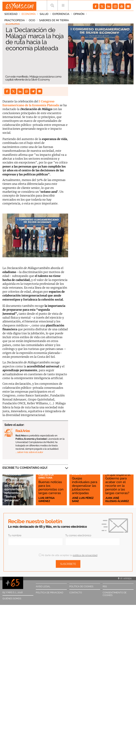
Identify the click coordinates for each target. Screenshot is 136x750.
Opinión (78, 15)
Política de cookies (81, 586)
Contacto (75, 592)
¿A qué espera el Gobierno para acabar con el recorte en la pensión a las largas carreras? (117, 480)
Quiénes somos (11, 598)
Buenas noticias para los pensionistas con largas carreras (49, 483)
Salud (44, 15)
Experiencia (60, 15)
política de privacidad (85, 555)
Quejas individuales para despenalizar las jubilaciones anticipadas (83, 481)
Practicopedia (98, 15)
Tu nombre (14, 535)
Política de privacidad (49, 592)
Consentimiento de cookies (115, 593)
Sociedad (11, 15)
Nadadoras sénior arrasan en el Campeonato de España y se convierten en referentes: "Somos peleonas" (18, 485)
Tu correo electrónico (78, 535)
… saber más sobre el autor (29, 452)
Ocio (116, 15)
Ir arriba (125, 578)
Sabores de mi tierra (19, 21)
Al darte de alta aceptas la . (68, 555)
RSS (105, 586)
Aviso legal (43, 586)
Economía (29, 15)
